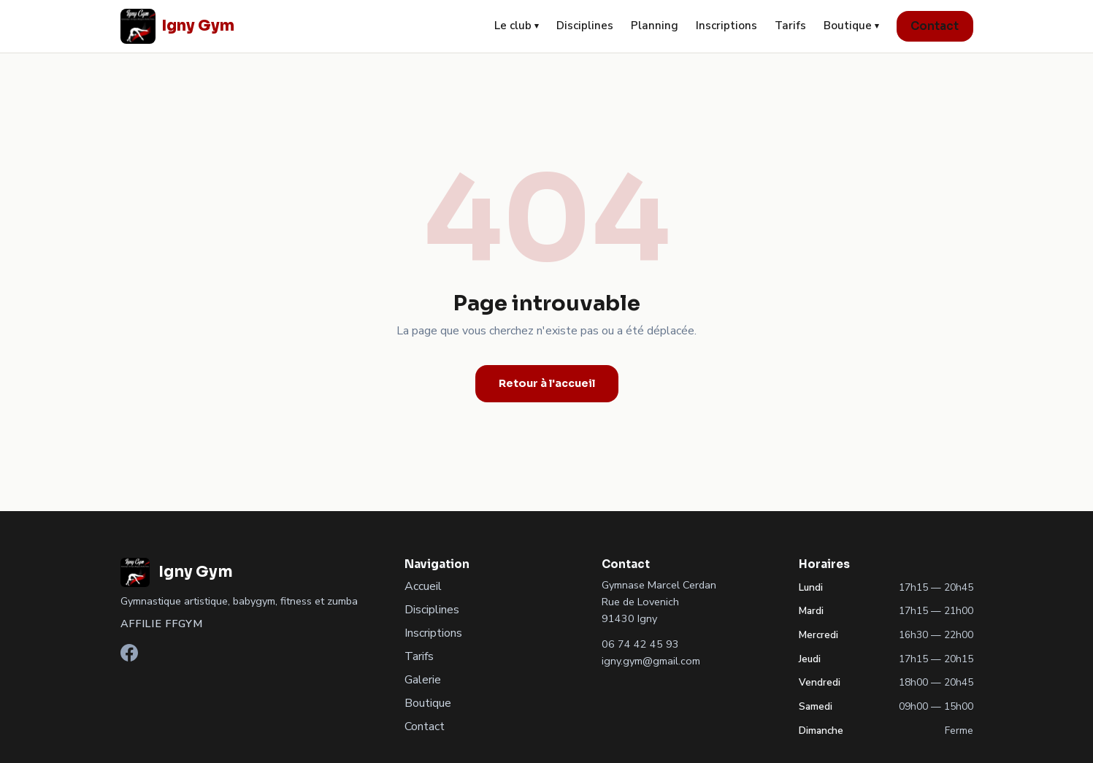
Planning (654, 25)
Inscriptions (726, 25)
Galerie (422, 680)
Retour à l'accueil (547, 383)
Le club (516, 25)
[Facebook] (129, 658)
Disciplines (584, 25)
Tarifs (790, 25)
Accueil (423, 586)
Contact (934, 26)
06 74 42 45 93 (640, 644)
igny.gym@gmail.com (651, 660)
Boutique (851, 25)
